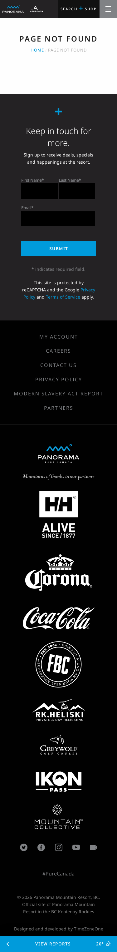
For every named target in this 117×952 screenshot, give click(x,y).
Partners (58, 407)
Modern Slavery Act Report (58, 393)
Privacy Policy (58, 379)
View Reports (59, 944)
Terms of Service (63, 297)
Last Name (69, 180)
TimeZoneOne (88, 929)
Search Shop (79, 8)
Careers (58, 350)
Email (26, 208)
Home (37, 50)
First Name (31, 180)
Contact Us (58, 365)
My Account (58, 336)
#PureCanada (58, 873)
